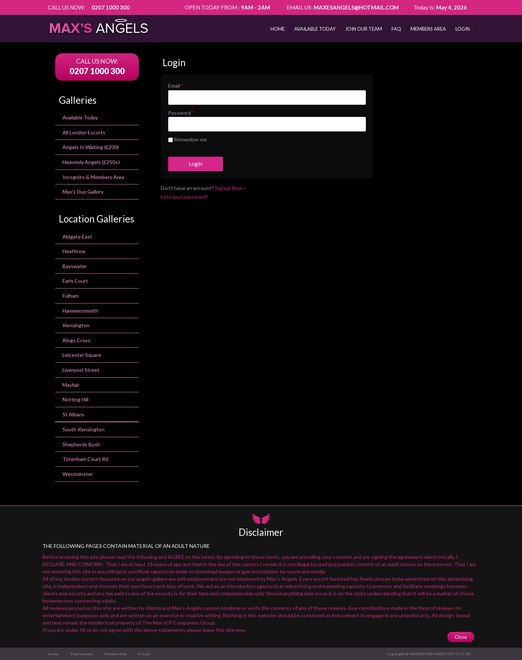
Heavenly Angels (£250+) (91, 162)
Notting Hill (75, 399)
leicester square (82, 355)
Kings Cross (76, 340)
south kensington (84, 429)
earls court (75, 281)
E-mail (144, 654)
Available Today (80, 117)
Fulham (71, 296)
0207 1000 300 (110, 7)
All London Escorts (84, 132)
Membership (116, 654)
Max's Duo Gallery (83, 191)
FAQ (396, 29)
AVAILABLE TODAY (315, 29)
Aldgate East (77, 236)
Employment (82, 654)
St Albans (73, 414)
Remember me (187, 140)
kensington (76, 325)
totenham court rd (85, 459)
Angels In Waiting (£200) (91, 147)
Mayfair (71, 385)
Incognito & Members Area (93, 177)
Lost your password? (184, 197)
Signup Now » (230, 188)
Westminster (78, 474)
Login (462, 29)
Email (176, 86)
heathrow (74, 251)
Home (278, 29)
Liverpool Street (81, 370)
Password (181, 113)
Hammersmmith (80, 311)
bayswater (75, 266)
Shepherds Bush (81, 444)
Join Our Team (363, 29)
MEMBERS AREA (428, 29)
